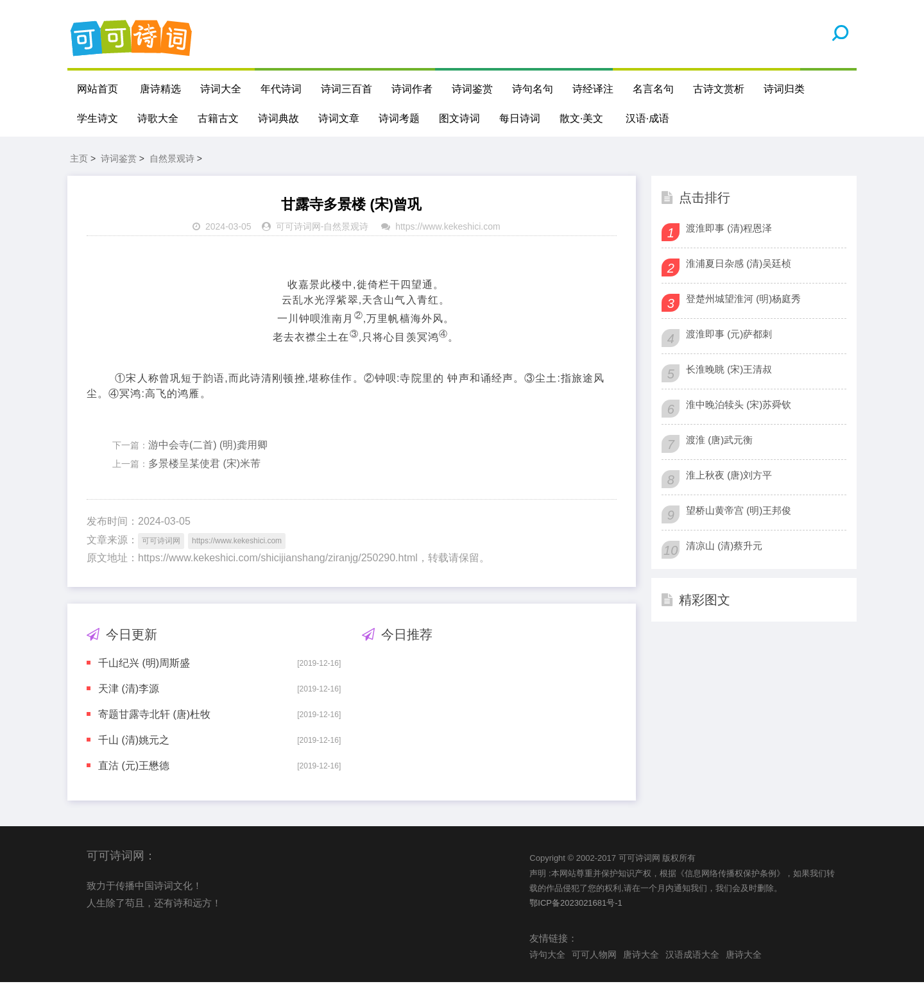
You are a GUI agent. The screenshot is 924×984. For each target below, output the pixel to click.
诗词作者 (411, 88)
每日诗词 (519, 118)
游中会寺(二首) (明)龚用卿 (208, 447)
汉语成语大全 (692, 956)
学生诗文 (97, 118)
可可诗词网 (298, 229)
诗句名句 (532, 88)
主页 (79, 160)
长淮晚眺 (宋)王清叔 (729, 371)
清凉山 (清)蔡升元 (724, 547)
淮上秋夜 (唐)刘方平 (729, 476)
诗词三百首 (346, 88)
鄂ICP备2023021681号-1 (575, 905)
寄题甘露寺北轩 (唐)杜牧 (154, 716)
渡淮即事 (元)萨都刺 (729, 335)
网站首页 (97, 88)
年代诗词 (281, 88)
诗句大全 (547, 956)
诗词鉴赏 (472, 88)
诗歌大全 (157, 118)
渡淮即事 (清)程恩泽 (729, 230)
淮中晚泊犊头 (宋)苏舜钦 (738, 406)
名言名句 (653, 88)
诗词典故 (278, 118)
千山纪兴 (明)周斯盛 (144, 665)
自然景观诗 (172, 160)
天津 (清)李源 (128, 691)
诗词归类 (784, 88)
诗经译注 (592, 88)
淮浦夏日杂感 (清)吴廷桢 (738, 265)
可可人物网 (594, 956)
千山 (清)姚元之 (133, 742)
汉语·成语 (647, 118)
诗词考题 (399, 118)
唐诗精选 (160, 88)
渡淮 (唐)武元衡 (719, 441)
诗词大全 (220, 88)
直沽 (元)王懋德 (133, 768)
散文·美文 (581, 118)
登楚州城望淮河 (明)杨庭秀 (743, 300)
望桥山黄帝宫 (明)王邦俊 (738, 512)
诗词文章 (338, 118)
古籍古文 (218, 118)
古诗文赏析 (718, 88)
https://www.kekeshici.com (447, 229)
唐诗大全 (641, 956)
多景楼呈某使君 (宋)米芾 (204, 466)
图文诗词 (459, 118)
